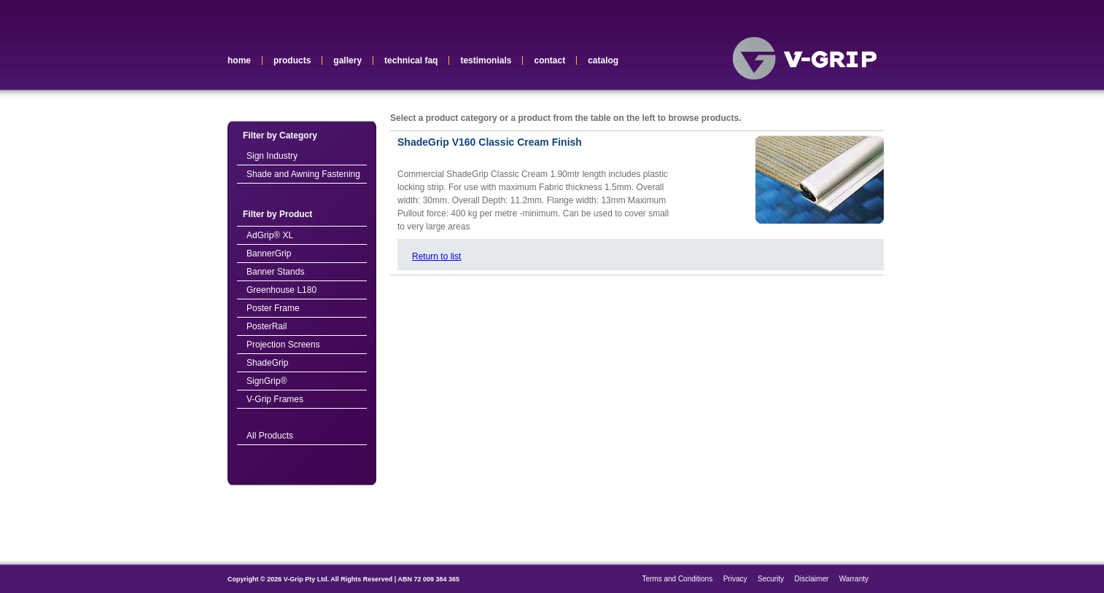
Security (771, 579)
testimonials (485, 60)
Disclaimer (812, 579)
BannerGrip (268, 253)
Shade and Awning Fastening (303, 174)
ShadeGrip (267, 363)
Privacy (735, 579)
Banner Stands (275, 272)
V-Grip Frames (274, 399)
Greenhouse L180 (281, 290)
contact (549, 60)
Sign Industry (272, 156)
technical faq (411, 60)
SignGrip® (266, 381)
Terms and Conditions (677, 579)
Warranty (853, 579)
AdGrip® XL (269, 235)
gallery (347, 60)
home (239, 60)
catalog (603, 60)
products (292, 60)
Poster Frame (273, 308)
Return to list (436, 256)
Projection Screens (283, 344)
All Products (269, 436)
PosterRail (266, 326)
